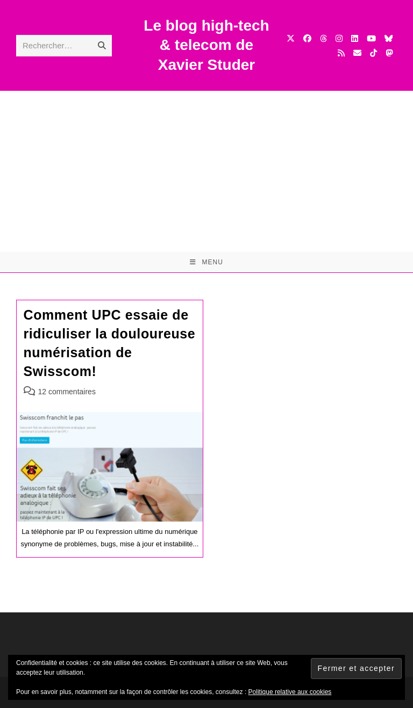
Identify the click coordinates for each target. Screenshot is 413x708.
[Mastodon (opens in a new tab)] (389, 53)
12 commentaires (67, 391)
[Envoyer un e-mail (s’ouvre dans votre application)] (357, 53)
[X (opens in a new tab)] (290, 38)
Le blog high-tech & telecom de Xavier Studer (206, 45)
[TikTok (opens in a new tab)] (373, 53)
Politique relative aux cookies (290, 692)
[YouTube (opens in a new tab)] (371, 38)
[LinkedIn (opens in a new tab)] (354, 38)
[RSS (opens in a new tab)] (341, 53)
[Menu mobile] (206, 262)
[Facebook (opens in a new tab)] (307, 38)
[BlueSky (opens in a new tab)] (388, 38)
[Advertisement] (206, 171)
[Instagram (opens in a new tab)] (339, 38)
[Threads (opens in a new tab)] (323, 38)
